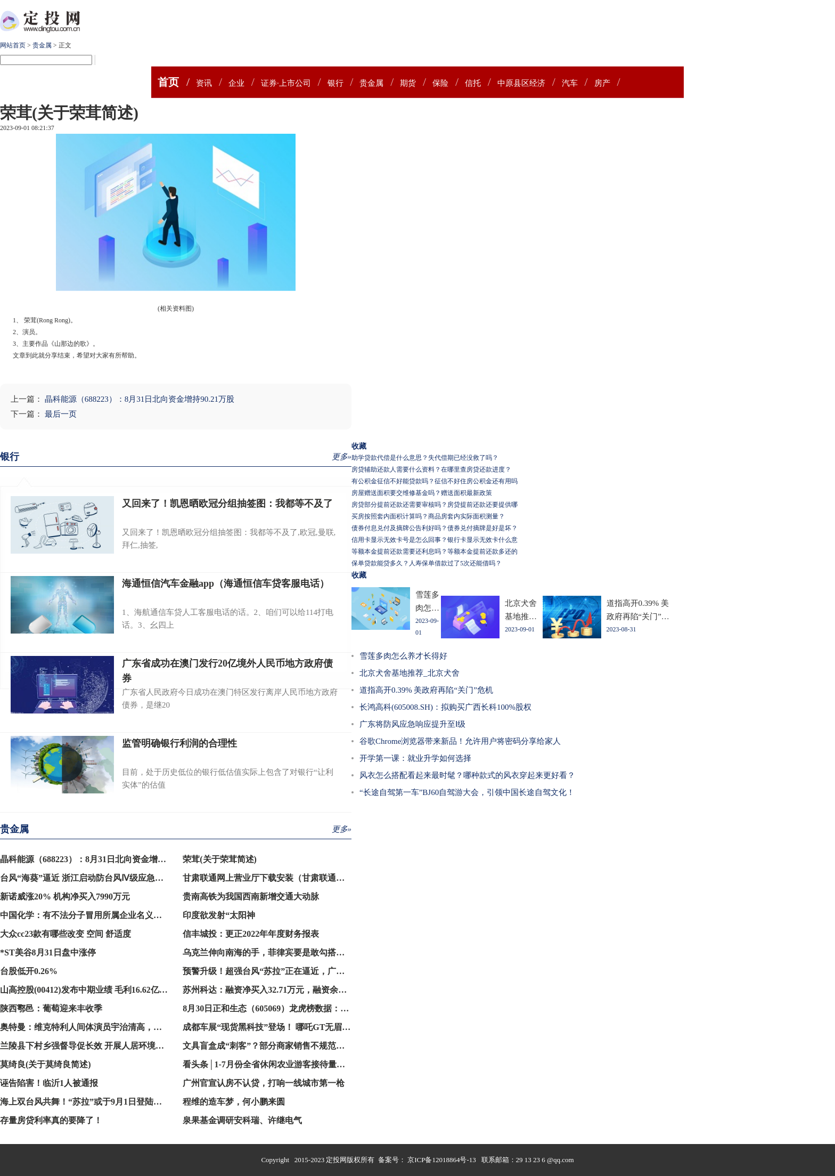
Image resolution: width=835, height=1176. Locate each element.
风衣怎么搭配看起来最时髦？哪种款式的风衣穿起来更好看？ (467, 775)
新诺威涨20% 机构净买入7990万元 (65, 896)
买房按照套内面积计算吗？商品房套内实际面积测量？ (428, 516)
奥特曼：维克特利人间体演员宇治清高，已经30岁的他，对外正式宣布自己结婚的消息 (162, 1027)
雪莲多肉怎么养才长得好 (403, 656)
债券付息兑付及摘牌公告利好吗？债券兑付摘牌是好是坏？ (434, 528)
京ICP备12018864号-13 (442, 1160)
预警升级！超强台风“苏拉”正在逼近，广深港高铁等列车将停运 (302, 971)
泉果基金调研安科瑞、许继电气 (242, 1120)
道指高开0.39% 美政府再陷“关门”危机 (426, 690)
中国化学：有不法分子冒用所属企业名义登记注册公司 (102, 915)
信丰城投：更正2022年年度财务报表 (251, 933)
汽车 (570, 83)
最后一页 (61, 414)
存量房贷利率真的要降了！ (51, 1120)
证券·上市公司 (286, 83)
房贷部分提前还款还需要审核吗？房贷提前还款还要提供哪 (434, 504)
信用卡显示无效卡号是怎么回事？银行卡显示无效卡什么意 (434, 540)
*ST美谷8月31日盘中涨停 (48, 952)
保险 (440, 83)
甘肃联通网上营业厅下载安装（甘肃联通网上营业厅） (285, 877)
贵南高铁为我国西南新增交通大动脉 (251, 896)
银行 (335, 83)
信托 (473, 83)
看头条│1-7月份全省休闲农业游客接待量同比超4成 (279, 1064)
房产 (602, 83)
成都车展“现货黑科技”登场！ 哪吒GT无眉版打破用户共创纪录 (301, 1027)
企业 (236, 83)
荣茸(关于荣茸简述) (220, 859)
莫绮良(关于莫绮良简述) (45, 1064)
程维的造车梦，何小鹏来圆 (234, 1101)
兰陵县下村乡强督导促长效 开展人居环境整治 (86, 1045)
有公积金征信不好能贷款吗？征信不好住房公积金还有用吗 (434, 481)
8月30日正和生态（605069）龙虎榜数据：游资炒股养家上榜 (295, 1008)
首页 (168, 82)
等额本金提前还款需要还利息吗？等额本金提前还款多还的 (434, 551)
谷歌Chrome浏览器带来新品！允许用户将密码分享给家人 (460, 741)
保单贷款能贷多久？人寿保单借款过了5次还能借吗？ (426, 563)
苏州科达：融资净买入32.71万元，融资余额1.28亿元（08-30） (299, 989)
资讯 (204, 83)
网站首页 (13, 45)
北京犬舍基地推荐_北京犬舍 (409, 673)
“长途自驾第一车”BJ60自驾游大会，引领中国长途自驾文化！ (467, 792)
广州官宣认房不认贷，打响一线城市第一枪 (264, 1083)
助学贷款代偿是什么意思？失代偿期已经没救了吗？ (424, 457)
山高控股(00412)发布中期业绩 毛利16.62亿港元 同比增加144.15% (122, 989)
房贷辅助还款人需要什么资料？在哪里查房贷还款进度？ (431, 469)
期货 (408, 83)
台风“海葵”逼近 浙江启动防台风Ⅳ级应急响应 (86, 877)
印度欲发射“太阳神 (219, 915)
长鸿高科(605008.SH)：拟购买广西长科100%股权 (445, 707)
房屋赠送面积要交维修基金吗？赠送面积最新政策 (421, 493)
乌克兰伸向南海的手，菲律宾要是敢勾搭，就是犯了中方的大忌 (302, 952)
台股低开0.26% (29, 971)
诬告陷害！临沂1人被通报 (49, 1083)
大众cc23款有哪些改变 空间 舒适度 (65, 933)
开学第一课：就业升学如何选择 (415, 758)
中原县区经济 (521, 83)
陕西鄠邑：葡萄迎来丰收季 (51, 1008)
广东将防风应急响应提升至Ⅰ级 (412, 724)
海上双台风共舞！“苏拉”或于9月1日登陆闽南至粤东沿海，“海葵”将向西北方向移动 (157, 1101)
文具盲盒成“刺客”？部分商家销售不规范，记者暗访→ (285, 1045)
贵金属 (42, 45)
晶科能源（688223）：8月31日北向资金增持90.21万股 (139, 399)
